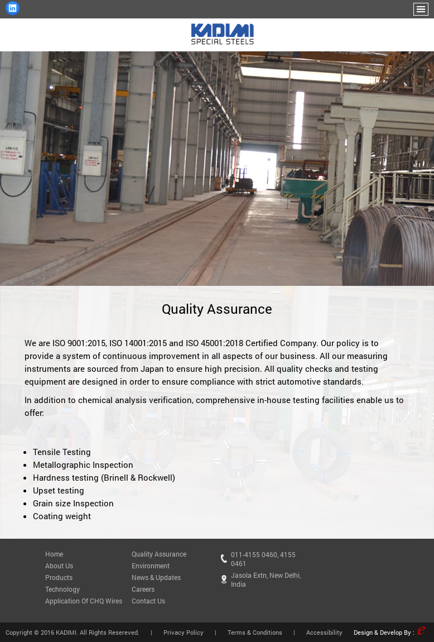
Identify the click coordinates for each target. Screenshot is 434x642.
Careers (143, 588)
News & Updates (156, 577)
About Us (59, 565)
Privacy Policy (183, 632)
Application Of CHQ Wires (83, 600)
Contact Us (148, 600)
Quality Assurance (159, 553)
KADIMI (66, 632)
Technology (62, 588)
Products (59, 577)
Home (54, 553)
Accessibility (324, 632)
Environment (151, 565)
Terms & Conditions (255, 632)
